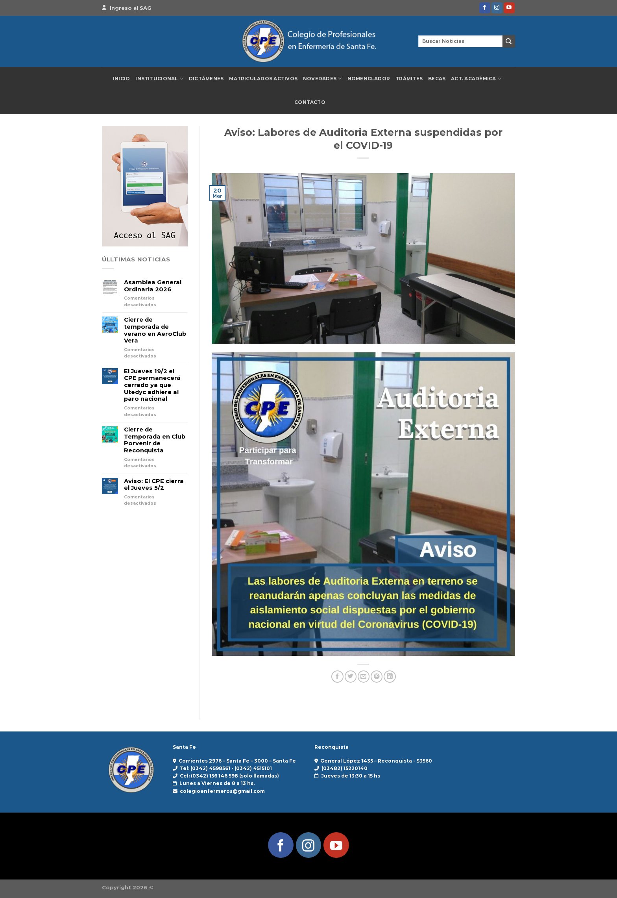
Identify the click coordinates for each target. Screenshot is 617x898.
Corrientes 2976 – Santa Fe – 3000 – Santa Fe (237, 761)
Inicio (121, 78)
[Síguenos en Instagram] (496, 7)
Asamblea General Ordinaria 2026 (152, 286)
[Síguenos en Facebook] (484, 7)
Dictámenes (206, 78)
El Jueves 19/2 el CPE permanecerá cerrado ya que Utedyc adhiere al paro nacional (152, 385)
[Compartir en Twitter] (351, 676)
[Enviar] (508, 41)
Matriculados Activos (263, 78)
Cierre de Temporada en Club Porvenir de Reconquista (154, 440)
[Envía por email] (363, 676)
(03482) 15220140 (344, 768)
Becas (436, 78)
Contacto (309, 102)
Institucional (159, 78)
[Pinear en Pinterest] (376, 676)
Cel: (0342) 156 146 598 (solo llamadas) (229, 776)
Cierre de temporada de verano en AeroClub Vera (155, 330)
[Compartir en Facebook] (337, 676)
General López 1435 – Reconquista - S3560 (376, 761)
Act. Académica (476, 78)
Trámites (409, 78)
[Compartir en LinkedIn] (389, 676)
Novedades (322, 78)
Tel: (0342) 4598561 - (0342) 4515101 (226, 768)
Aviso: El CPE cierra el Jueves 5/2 (154, 485)
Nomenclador (368, 78)
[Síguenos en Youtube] (509, 7)
